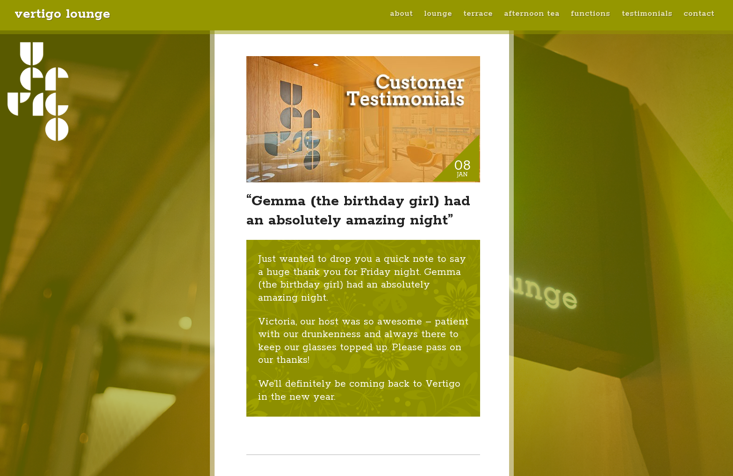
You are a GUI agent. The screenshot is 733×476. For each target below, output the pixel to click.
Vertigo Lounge (62, 14)
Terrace (478, 14)
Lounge (438, 14)
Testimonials (647, 14)
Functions (590, 14)
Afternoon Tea (532, 14)
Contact (698, 14)
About (401, 14)
